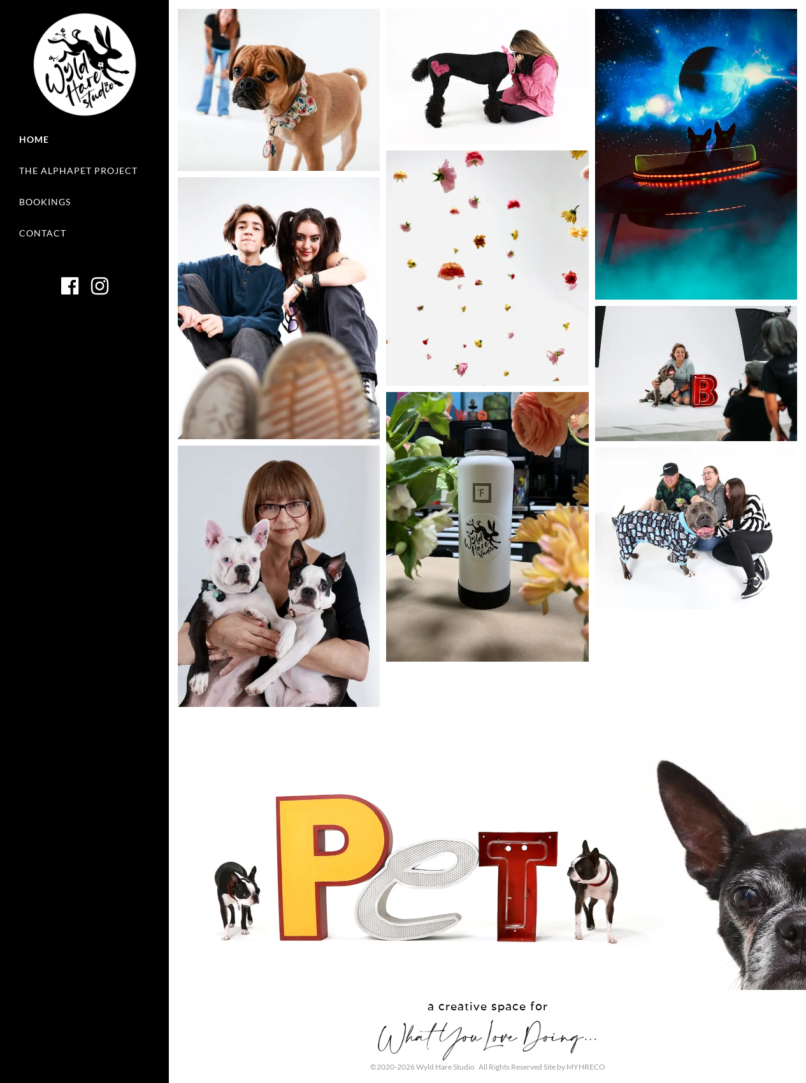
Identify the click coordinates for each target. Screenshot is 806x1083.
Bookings (45, 201)
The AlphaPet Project (78, 170)
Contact (42, 233)
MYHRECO (585, 1067)
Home (34, 139)
